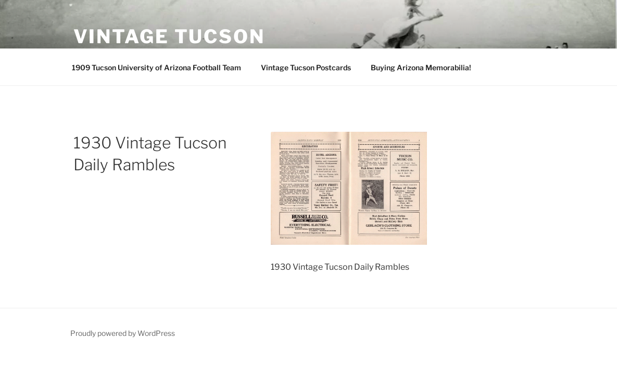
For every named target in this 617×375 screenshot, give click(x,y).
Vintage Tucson (169, 36)
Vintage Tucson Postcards (306, 67)
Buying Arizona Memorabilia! (421, 67)
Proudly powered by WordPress (122, 333)
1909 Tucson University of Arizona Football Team (156, 67)
